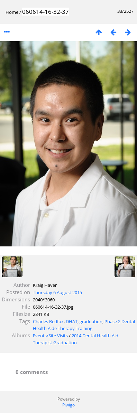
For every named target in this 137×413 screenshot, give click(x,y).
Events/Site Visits (50, 335)
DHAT (71, 321)
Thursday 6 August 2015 (57, 292)
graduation (91, 321)
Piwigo (68, 405)
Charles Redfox (48, 321)
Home (12, 12)
